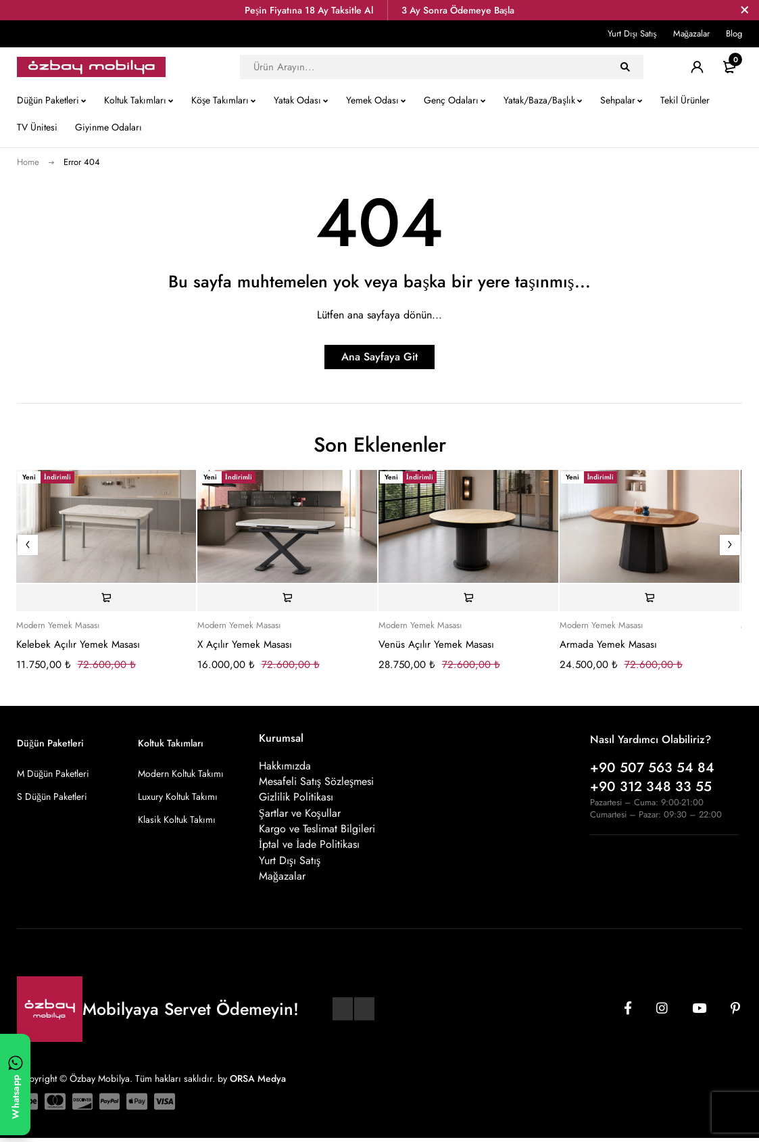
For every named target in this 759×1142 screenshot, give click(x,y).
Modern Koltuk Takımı (181, 773)
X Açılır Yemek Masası (244, 644)
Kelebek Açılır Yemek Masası (78, 644)
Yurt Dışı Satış (632, 33)
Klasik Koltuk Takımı (177, 819)
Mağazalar (691, 33)
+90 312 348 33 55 (651, 786)
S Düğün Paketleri (52, 796)
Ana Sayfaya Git (379, 356)
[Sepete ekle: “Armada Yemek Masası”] (649, 597)
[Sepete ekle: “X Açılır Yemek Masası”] (287, 597)
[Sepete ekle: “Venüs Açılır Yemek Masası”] (468, 597)
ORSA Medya (258, 1082)
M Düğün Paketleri (53, 773)
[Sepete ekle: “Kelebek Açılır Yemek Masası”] (106, 597)
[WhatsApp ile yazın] (15, 1084)
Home (28, 162)
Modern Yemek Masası (57, 625)
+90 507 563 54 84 (652, 768)
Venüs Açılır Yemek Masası (436, 644)
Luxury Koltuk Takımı (178, 796)
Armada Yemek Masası (608, 644)
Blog (734, 33)
